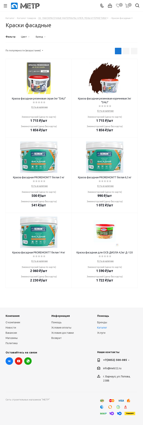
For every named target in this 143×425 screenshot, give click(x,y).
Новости (11, 327)
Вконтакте (9, 361)
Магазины (12, 338)
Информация (60, 315)
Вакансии (11, 332)
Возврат (56, 338)
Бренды (102, 322)
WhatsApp (28, 361)
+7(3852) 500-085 (115, 359)
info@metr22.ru (112, 368)
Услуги (101, 332)
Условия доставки (62, 332)
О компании (13, 322)
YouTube (18, 361)
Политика (12, 343)
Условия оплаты (61, 327)
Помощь (56, 322)
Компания (13, 315)
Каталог (102, 327)
